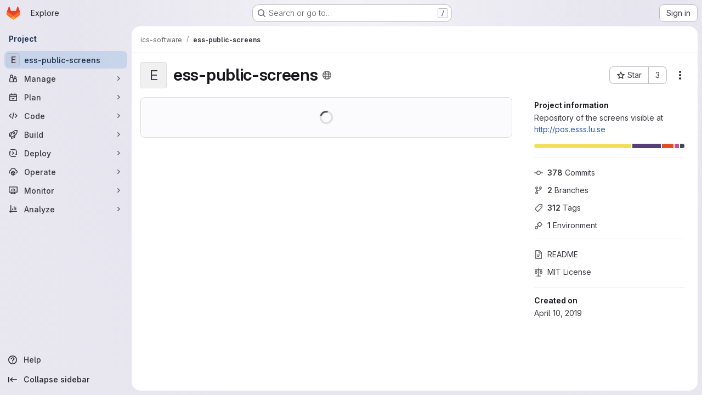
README (556, 254)
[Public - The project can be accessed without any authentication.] (326, 75)
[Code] (65, 116)
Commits (564, 172)
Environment (565, 225)
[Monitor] (65, 190)
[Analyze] (65, 209)
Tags (557, 207)
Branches (561, 190)
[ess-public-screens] (65, 60)
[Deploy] (65, 153)
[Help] (65, 360)
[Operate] (65, 171)
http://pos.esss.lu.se (569, 129)
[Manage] (65, 78)
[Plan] (65, 97)
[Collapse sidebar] (65, 379)
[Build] (65, 134)
